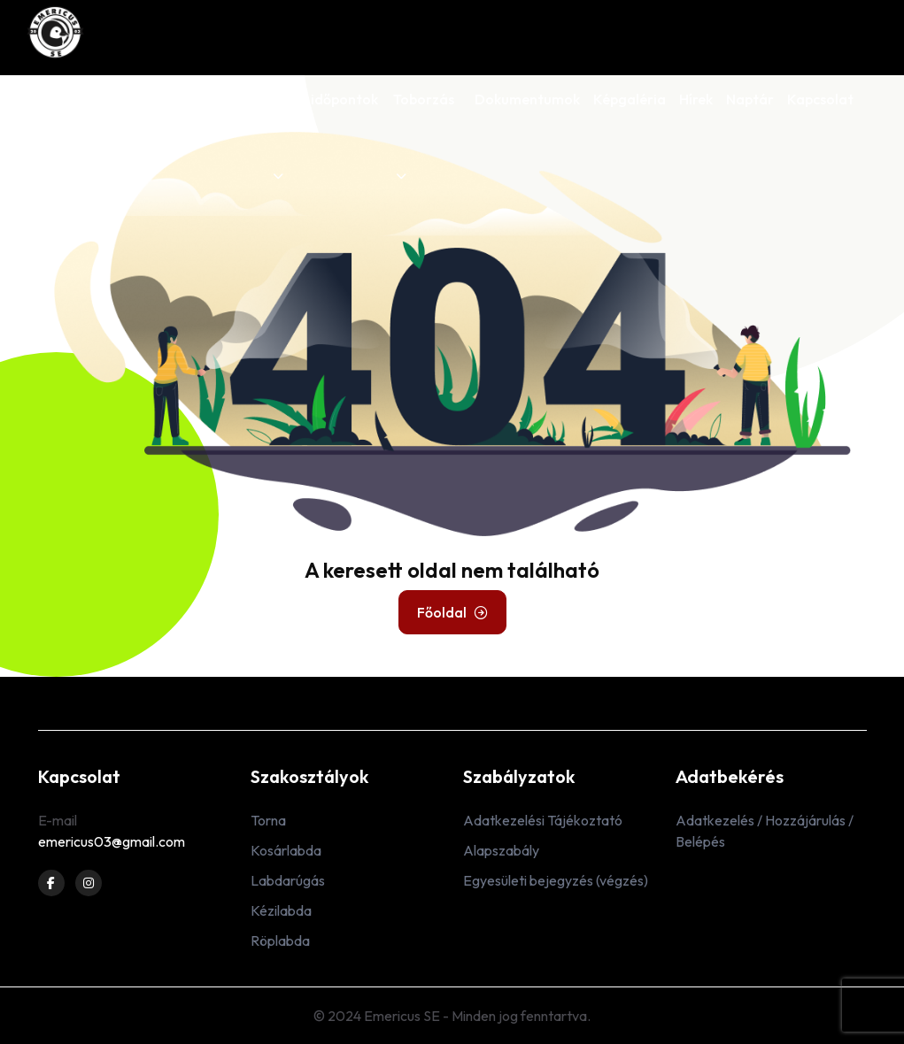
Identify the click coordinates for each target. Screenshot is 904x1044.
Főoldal (452, 612)
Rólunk (59, 99)
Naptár (750, 99)
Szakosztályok (142, 135)
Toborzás (423, 135)
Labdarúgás (288, 880)
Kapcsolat (820, 99)
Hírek (696, 99)
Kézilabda (281, 910)
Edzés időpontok (324, 135)
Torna (268, 820)
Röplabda (280, 940)
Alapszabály (501, 850)
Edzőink (231, 99)
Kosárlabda (286, 850)
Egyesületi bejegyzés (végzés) (555, 880)
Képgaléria (629, 99)
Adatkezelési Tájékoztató (542, 820)
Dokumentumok (527, 99)
